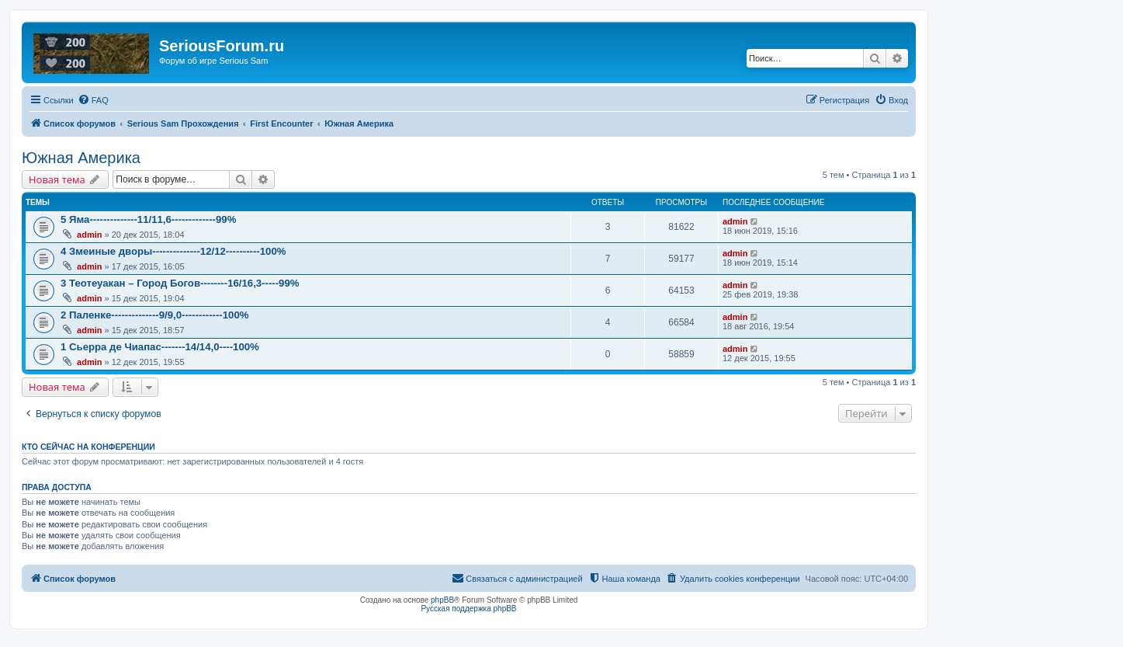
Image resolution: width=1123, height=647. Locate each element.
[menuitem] (93, 100)
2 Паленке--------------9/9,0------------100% (155, 315)
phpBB (442, 600)
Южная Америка (81, 157)
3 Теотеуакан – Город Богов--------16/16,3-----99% (180, 283)
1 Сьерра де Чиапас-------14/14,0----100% (160, 347)
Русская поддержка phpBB (468, 608)
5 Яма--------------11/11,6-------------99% (148, 219)
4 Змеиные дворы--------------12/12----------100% (173, 251)
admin (89, 234)
